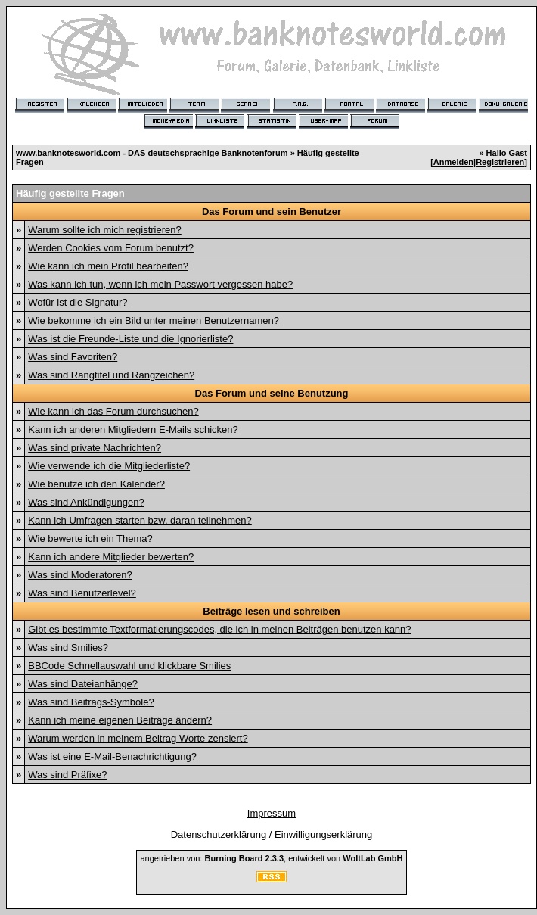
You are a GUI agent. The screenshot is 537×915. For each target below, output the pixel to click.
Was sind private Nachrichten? (94, 447)
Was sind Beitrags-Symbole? (91, 702)
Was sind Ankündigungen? (86, 502)
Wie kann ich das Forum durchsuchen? (113, 411)
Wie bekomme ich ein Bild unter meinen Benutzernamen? (153, 320)
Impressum (271, 813)
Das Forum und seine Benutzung (272, 393)
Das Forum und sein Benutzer (271, 211)
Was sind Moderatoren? (80, 574)
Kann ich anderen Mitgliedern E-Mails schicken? (132, 429)
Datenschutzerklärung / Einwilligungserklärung (272, 834)
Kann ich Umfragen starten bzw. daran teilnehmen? (140, 520)
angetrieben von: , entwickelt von (271, 858)
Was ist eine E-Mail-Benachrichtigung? (112, 756)
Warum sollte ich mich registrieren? (105, 229)
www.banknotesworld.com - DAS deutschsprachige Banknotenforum (152, 152)
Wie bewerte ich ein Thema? (90, 538)
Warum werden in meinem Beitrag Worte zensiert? (137, 738)
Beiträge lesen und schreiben (271, 611)
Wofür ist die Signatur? (77, 302)
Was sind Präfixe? (67, 774)
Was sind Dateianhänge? (83, 683)
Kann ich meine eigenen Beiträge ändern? (120, 720)
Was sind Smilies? (68, 647)
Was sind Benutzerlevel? (82, 593)
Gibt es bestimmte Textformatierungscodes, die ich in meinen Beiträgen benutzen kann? (219, 629)
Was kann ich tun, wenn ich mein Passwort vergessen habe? (160, 284)
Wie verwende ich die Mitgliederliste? (109, 466)
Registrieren (500, 162)
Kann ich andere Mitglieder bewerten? (111, 556)
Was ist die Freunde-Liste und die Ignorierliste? (130, 338)
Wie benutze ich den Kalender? (96, 484)
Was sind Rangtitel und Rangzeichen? (111, 375)
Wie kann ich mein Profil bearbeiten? (108, 266)
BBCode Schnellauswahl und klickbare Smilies (129, 665)
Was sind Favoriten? (72, 357)
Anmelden (453, 162)
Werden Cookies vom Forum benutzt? (111, 248)
